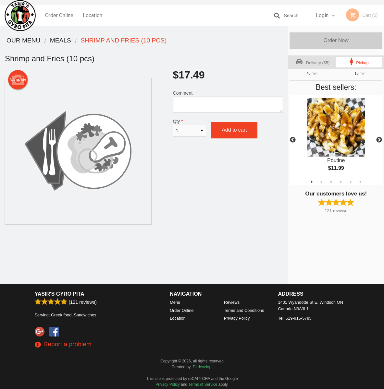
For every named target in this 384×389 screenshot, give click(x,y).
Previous (293, 140)
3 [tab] (331, 182)
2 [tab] (321, 182)
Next (379, 140)
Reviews (232, 302)
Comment (228, 101)
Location (92, 15)
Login (322, 15)
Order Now (335, 40)
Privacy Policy (237, 318)
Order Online (59, 15)
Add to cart (234, 130)
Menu (175, 302)
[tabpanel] (336, 140)
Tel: (295, 318)
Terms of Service (202, 384)
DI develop (202, 367)
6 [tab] (360, 182)
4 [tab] (341, 182)
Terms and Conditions (244, 310)
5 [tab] (350, 182)
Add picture (18, 79)
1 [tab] (311, 182)
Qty (189, 128)
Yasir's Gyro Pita (59, 294)
